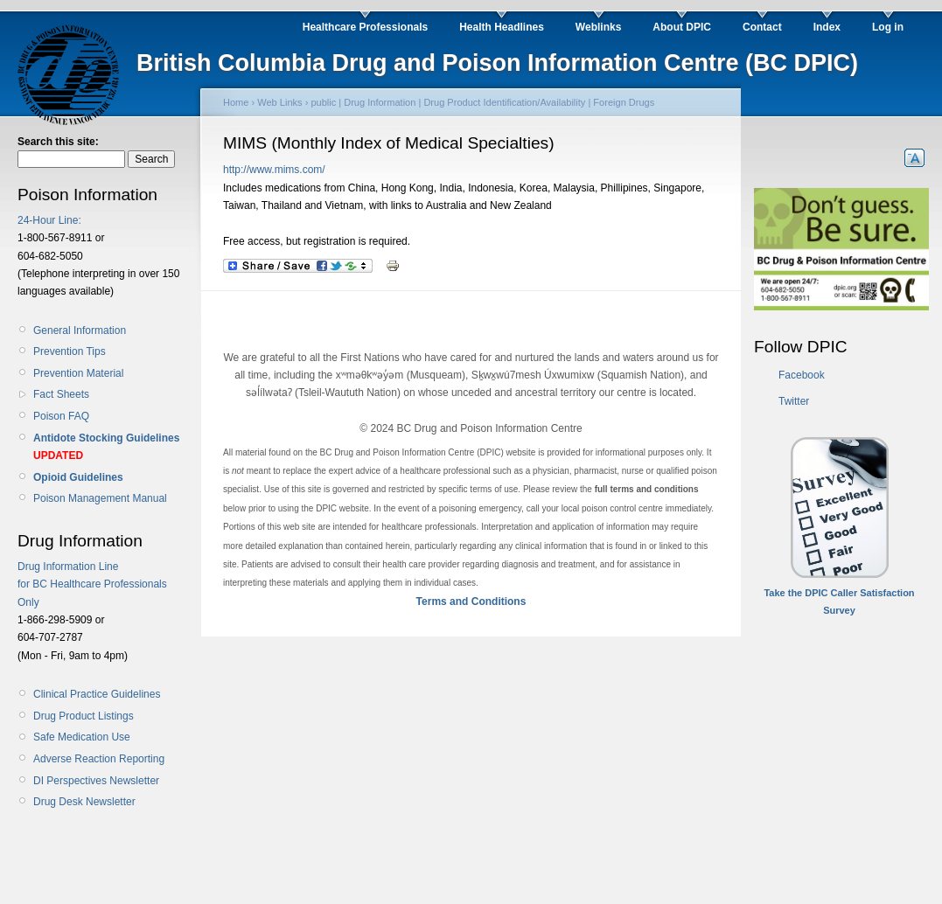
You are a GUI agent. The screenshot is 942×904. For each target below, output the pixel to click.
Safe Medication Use (81, 737)
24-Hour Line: (49, 220)
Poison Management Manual (100, 498)
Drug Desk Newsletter (84, 802)
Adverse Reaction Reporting (98, 759)
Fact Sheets (61, 394)
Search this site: (58, 142)
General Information (79, 330)
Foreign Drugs (623, 102)
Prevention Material (78, 373)
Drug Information (379, 102)
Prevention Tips (69, 351)
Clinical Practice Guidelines (96, 694)
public (323, 102)
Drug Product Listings (83, 716)
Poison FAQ (61, 416)
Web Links (279, 102)
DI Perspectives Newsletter (96, 781)
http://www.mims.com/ (274, 169)
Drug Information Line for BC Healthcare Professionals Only (92, 584)
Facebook (801, 375)
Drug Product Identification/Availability (504, 102)
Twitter (793, 401)
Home (235, 102)
